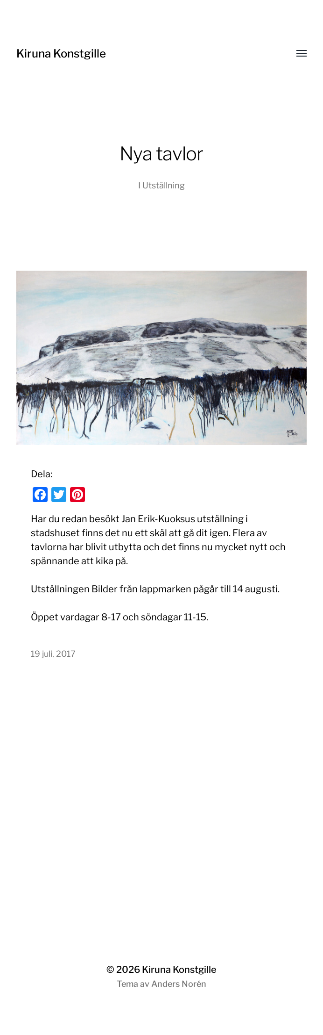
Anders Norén (178, 984)
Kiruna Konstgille (61, 53)
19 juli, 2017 (53, 654)
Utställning (163, 185)
